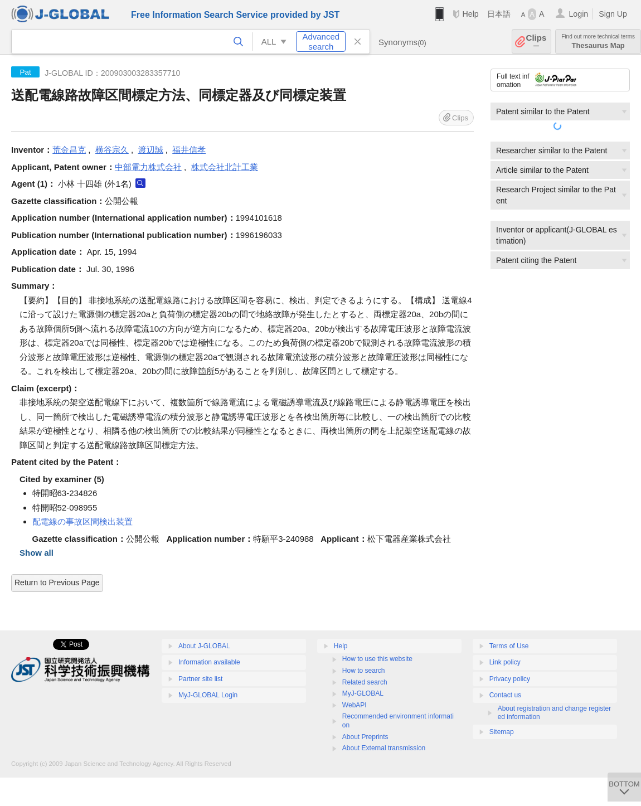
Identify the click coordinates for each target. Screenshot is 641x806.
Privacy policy (509, 679)
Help (470, 13)
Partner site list (200, 679)
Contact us (505, 695)
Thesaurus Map (598, 41)
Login (578, 13)
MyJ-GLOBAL (362, 693)
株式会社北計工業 (224, 167)
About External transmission (383, 748)
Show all (37, 552)
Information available (209, 662)
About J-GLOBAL (204, 646)
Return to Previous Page (57, 582)
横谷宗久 (112, 149)
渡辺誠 (150, 149)
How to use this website (377, 659)
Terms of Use (509, 646)
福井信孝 (189, 149)
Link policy (505, 662)
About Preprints (365, 737)
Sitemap (501, 732)
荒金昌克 (69, 149)
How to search (363, 670)
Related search (364, 682)
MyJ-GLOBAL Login (207, 695)
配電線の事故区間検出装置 (82, 521)
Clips (536, 41)
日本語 (499, 13)
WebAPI (354, 705)
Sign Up (613, 13)
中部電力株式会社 (148, 167)
